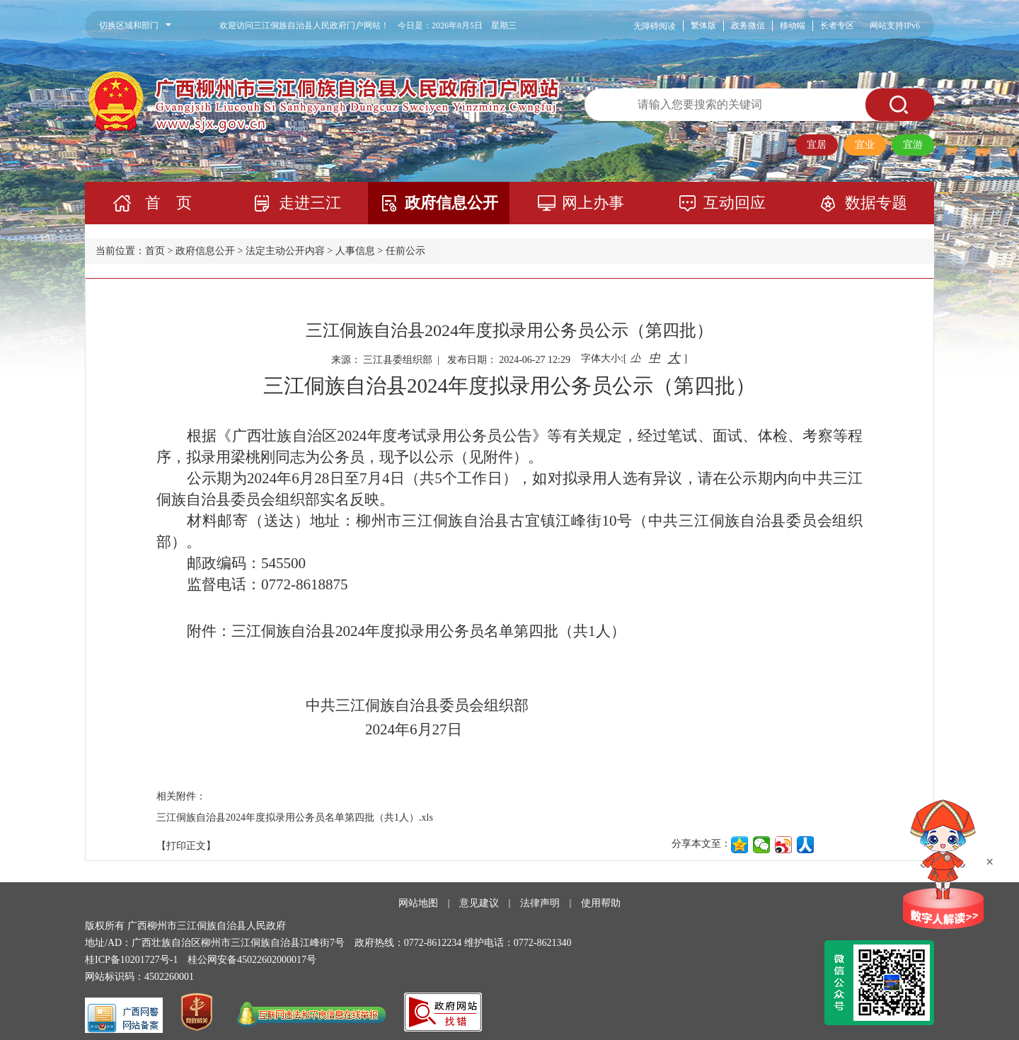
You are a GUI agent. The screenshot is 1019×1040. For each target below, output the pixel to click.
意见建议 (479, 903)
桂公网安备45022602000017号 (252, 959)
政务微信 (748, 25)
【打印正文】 (186, 845)
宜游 (913, 144)
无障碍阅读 (654, 26)
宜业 (865, 144)
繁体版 (703, 25)
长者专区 (837, 25)
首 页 (168, 203)
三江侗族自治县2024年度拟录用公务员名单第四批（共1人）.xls (294, 817)
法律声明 (540, 903)
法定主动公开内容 (285, 250)
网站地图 (418, 903)
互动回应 (734, 203)
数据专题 (876, 203)
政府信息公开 (451, 203)
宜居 (817, 144)
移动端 (792, 25)
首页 (155, 250)
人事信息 (355, 250)
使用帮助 (601, 903)
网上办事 (593, 203)
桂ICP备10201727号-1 (131, 959)
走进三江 (310, 203)
